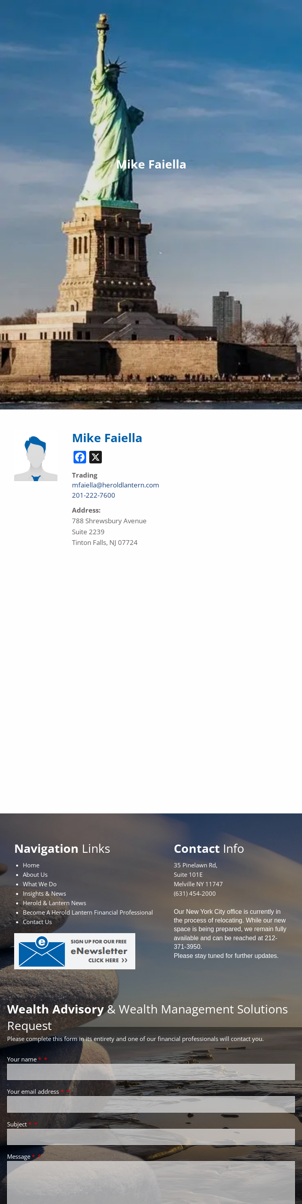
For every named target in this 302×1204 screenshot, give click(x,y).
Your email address (36, 1091)
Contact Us (37, 922)
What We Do (40, 884)
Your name (25, 1059)
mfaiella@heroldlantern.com (115, 484)
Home (31, 865)
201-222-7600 (93, 495)
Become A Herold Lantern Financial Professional (88, 912)
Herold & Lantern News (54, 903)
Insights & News (44, 893)
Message (22, 1156)
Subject (20, 1124)
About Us (35, 874)
